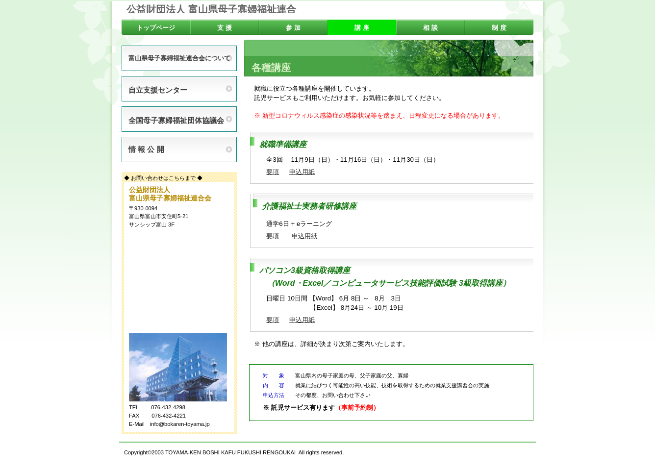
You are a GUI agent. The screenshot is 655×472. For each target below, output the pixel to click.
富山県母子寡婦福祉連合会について (179, 58)
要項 (272, 171)
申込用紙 (302, 171)
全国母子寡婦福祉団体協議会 (176, 120)
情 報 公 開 (146, 149)
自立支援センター (157, 90)
